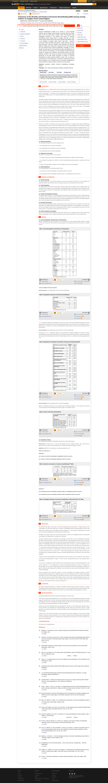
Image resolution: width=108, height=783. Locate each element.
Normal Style (43, 72)
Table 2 (40, 322)
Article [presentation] (20, 25)
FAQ (53, 778)
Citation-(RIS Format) (81, 37)
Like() (81, 46)
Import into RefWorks (71, 81)
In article (43, 633)
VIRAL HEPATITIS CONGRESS (42, 778)
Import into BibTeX (43, 81)
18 (82, 564)
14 (59, 550)
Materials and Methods (25, 34)
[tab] (20, 26)
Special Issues (44, 7)
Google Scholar (38, 773)
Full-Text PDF (80, 28)
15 (60, 550)
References (21, 47)
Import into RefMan (62, 81)
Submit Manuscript (82, 1)
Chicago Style (67, 72)
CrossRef (37, 775)
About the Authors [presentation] (42, 25)
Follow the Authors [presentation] (59, 25)
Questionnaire (55, 780)
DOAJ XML (79, 32)
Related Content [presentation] (32, 25)
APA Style (59, 72)
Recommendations (24, 43)
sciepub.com (15, 1)
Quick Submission (64, 7)
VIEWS (78, 13)
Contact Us (54, 773)
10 (73, 132)
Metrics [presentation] (25, 25)
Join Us (89, 1)
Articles (74, 7)
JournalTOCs (38, 780)
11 (79, 132)
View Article (69, 689)
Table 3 (47, 332)
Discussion (22, 38)
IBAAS (36, 776)
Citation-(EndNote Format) (82, 41)
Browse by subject (33, 1)
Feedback (54, 776)
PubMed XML (80, 34)
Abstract (22, 29)
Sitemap (54, 775)
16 (59, 558)
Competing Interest (23, 45)
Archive (36, 7)
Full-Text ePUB (80, 30)
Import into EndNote (53, 81)
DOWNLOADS (85, 13)
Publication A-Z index (24, 1)
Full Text (21, 7)
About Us (75, 1)
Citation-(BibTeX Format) (82, 39)
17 (48, 564)
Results (22, 36)
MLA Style (51, 72)
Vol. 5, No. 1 (20, 11)
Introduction (22, 31)
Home (28, 7)
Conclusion (22, 40)
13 (39, 546)
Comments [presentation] (50, 25)
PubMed (69, 655)
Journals (20, 776)
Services (93, 1)
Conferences (53, 7)
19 (66, 580)
